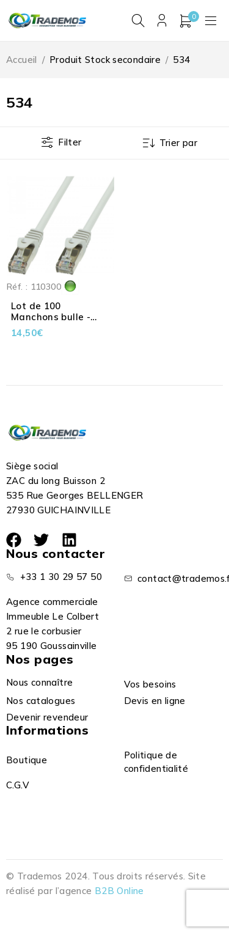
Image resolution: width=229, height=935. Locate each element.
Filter (69, 142)
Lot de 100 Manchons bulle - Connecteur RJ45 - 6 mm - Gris (57, 322)
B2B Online (119, 891)
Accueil (21, 59)
